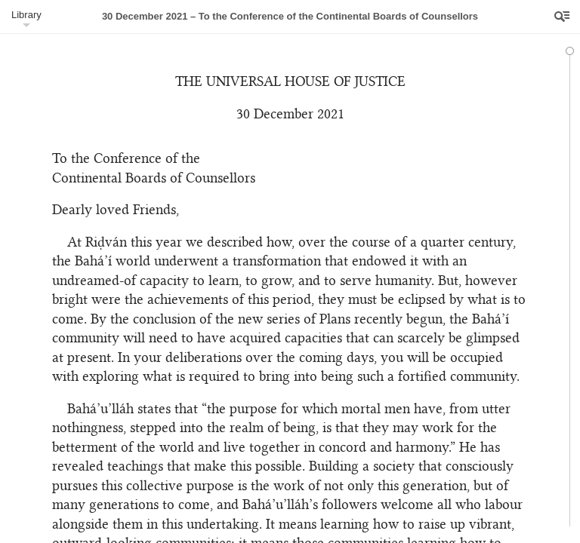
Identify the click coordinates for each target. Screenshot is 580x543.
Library (26, 14)
